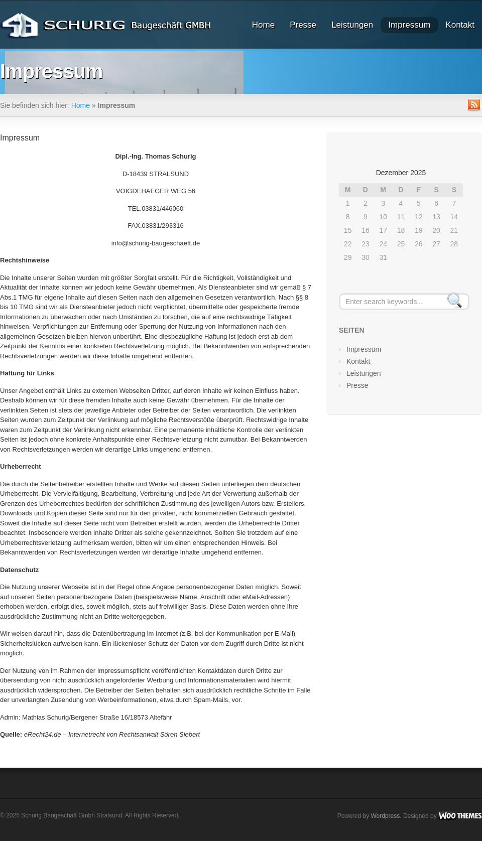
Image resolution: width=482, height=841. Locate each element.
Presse (303, 25)
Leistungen (352, 25)
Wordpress (385, 815)
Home (263, 25)
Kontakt (459, 25)
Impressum (409, 25)
